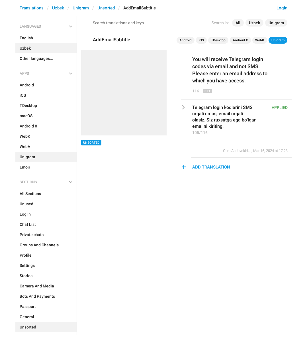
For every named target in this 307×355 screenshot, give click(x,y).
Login (282, 8)
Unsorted (106, 8)
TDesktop (218, 40)
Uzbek (58, 8)
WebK (259, 40)
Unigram (81, 8)
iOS (201, 40)
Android (185, 40)
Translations (32, 8)
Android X (240, 40)
